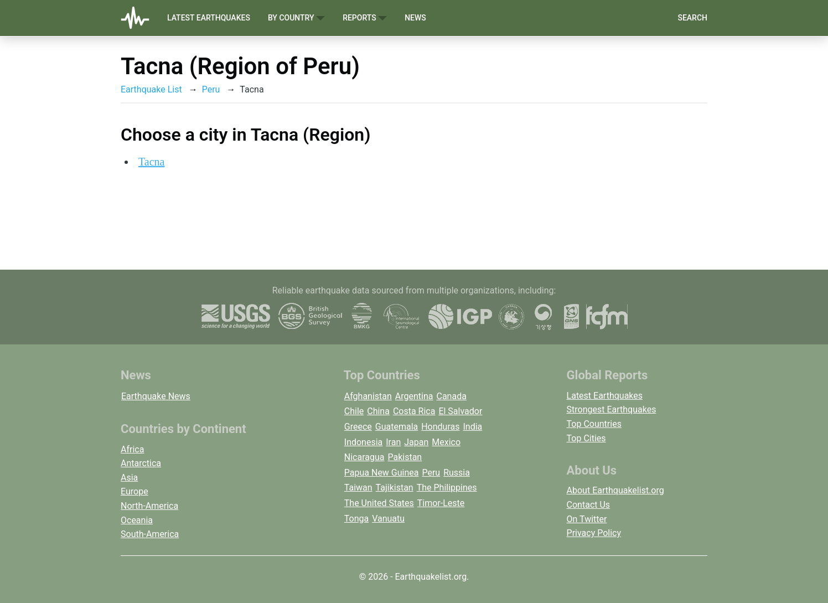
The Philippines (447, 487)
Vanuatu (388, 518)
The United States (379, 503)
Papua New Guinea (381, 472)
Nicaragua (364, 457)
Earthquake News (155, 396)
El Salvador (460, 411)
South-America (150, 534)
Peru (211, 89)
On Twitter (587, 519)
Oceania (137, 520)
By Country (296, 18)
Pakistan (404, 457)
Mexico (446, 442)
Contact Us (588, 504)
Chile (354, 411)
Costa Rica (414, 411)
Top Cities (586, 438)
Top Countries (594, 424)
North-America (149, 506)
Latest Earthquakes (208, 17)
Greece (358, 426)
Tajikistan (394, 487)
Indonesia (363, 442)
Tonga (356, 518)
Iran (393, 442)
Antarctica (141, 463)
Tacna (151, 162)
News (415, 17)
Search (692, 17)
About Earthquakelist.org (615, 490)
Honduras (440, 426)
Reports (365, 18)
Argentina (414, 396)
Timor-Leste (441, 503)
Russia (456, 472)
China (378, 411)
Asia (129, 477)
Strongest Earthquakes (611, 409)
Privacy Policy (594, 533)
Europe (134, 491)
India (472, 426)
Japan (416, 442)
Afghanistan (368, 396)
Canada (451, 396)
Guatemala (396, 426)
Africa (132, 449)
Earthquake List (151, 89)
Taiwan (358, 487)
